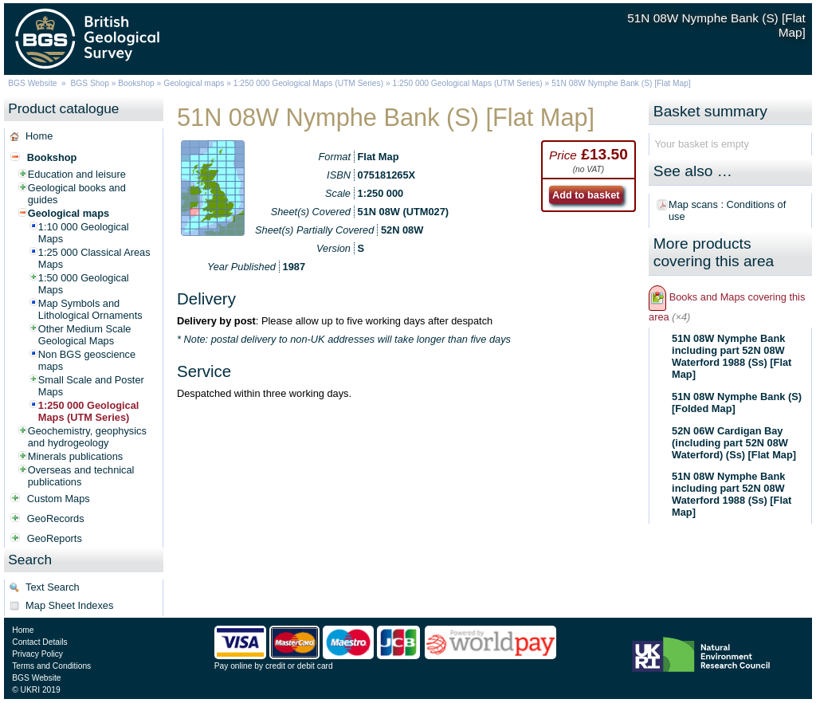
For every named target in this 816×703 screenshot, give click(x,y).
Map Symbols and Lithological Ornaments (90, 309)
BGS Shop (90, 83)
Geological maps (193, 83)
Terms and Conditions (51, 666)
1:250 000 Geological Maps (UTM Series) (308, 83)
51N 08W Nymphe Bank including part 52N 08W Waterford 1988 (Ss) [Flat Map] (731, 356)
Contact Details (39, 642)
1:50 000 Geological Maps (83, 284)
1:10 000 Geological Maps (83, 233)
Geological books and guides (77, 194)
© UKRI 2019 (36, 689)
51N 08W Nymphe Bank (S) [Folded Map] (737, 402)
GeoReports (54, 538)
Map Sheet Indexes (69, 605)
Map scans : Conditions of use (727, 210)
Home (39, 136)
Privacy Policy (37, 654)
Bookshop (136, 83)
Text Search (53, 587)
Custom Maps (58, 499)
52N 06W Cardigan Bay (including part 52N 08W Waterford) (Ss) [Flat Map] (734, 443)
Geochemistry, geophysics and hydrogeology (87, 437)
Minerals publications (76, 456)
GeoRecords (55, 518)
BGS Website (32, 83)
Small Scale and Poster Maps (91, 386)
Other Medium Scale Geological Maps (84, 335)
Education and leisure (77, 174)
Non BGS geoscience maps (86, 360)
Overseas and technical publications (81, 476)
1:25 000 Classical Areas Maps (94, 258)
